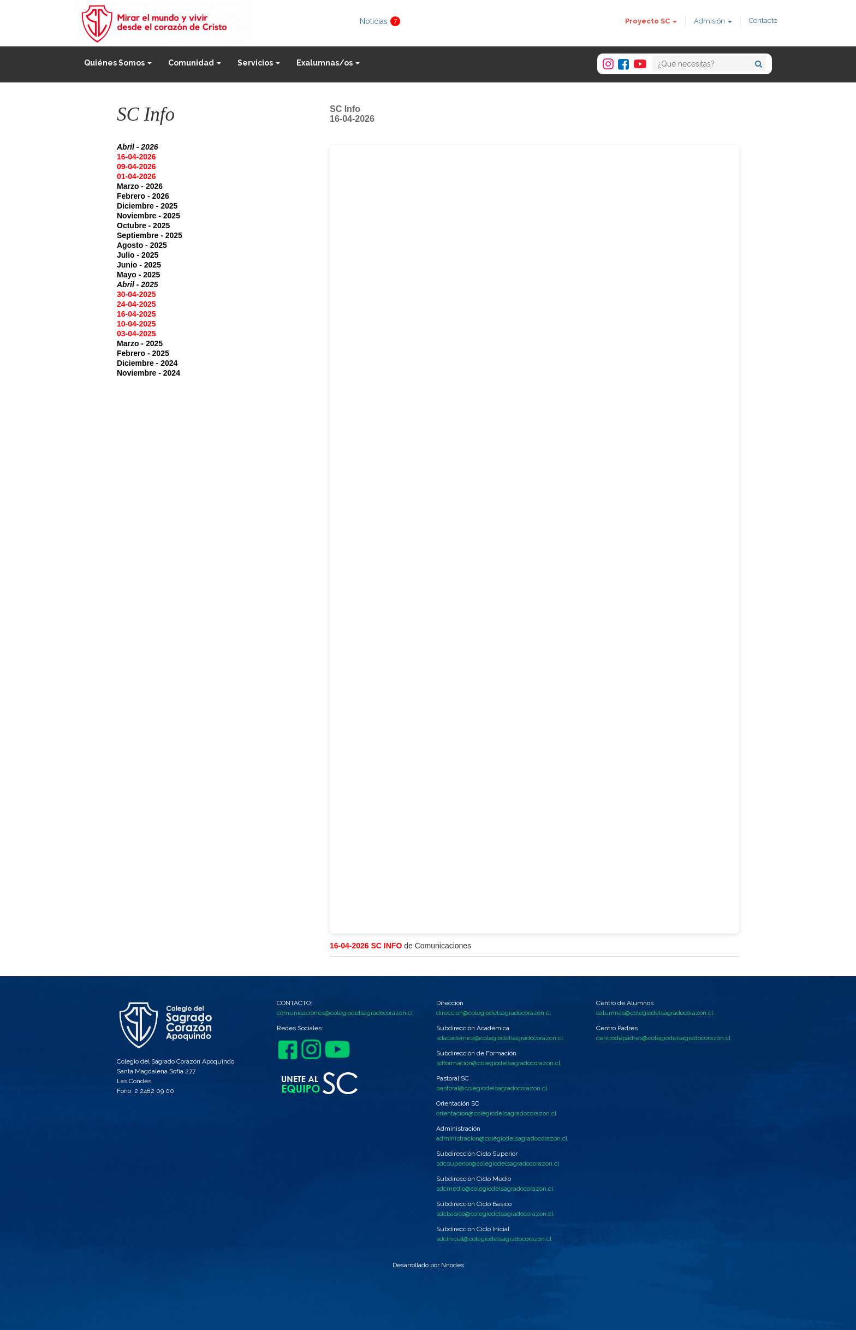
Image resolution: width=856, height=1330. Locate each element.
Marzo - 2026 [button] (140, 186)
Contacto (763, 20)
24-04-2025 (136, 304)
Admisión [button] (713, 21)
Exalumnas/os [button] (328, 62)
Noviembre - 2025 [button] (148, 215)
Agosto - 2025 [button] (142, 245)
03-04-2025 (136, 333)
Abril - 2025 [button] (137, 284)
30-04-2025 (136, 294)
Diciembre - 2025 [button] (147, 205)
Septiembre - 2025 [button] (149, 235)
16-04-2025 (136, 314)
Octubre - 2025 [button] (143, 225)
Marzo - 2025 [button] (140, 343)
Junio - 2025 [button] (139, 264)
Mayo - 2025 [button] (138, 274)
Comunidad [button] (194, 62)
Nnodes (452, 1265)
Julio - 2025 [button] (137, 255)
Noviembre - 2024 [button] (148, 373)
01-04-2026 (136, 176)
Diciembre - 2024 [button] (147, 363)
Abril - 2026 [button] (137, 147)
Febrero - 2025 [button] (143, 353)
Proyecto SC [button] (651, 21)
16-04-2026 (136, 156)
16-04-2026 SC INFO (366, 945)
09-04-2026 (136, 166)
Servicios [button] (258, 62)
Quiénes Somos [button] (118, 62)
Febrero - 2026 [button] (143, 196)
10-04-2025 (136, 323)
